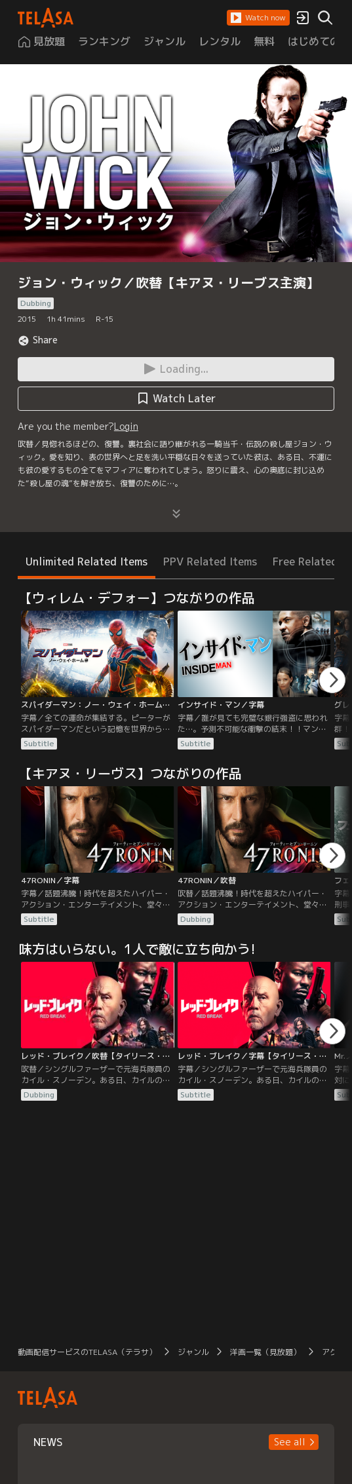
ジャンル (193, 1352)
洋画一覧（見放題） (265, 1352)
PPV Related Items (210, 561)
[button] (258, 18)
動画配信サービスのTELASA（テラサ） (87, 1352)
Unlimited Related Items (86, 561)
